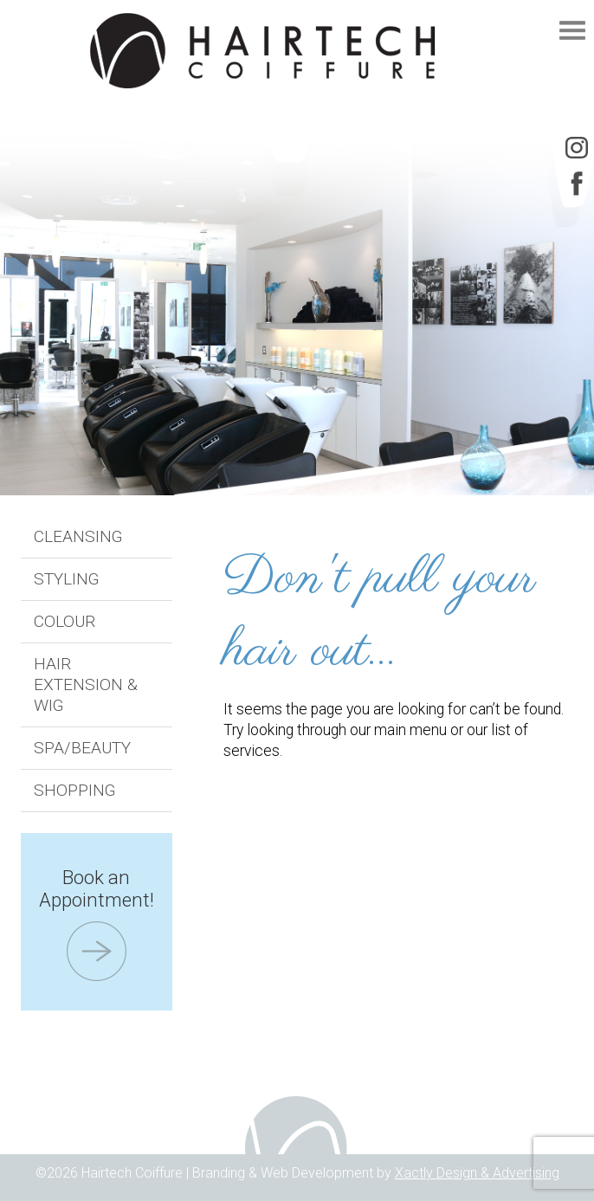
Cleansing (78, 536)
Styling (67, 579)
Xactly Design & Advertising (477, 1173)
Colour (64, 621)
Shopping (75, 790)
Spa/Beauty (82, 748)
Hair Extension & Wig (86, 684)
